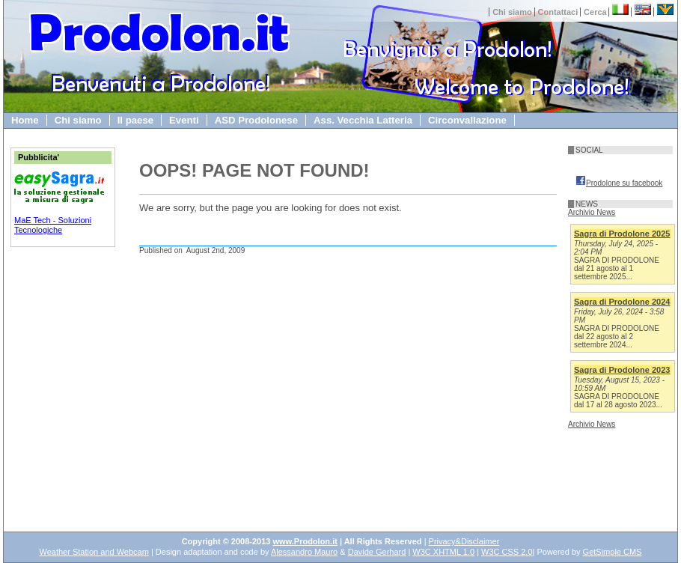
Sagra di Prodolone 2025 (622, 233)
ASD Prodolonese (256, 120)
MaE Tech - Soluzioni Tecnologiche (52, 225)
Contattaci (558, 11)
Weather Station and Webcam (94, 551)
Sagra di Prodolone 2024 (622, 301)
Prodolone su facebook (618, 183)
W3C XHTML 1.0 (443, 551)
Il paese (135, 120)
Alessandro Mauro (304, 551)
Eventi (184, 120)
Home (25, 120)
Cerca (595, 11)
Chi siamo (512, 11)
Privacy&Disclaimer (464, 541)
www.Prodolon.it (305, 541)
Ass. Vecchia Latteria (363, 120)
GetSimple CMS (612, 551)
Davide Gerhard (377, 551)
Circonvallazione (467, 120)
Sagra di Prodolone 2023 (622, 369)
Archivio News (591, 212)
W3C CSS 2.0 (506, 551)
